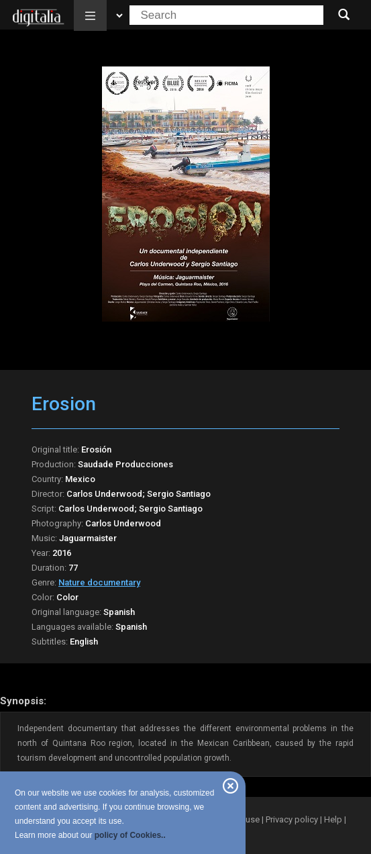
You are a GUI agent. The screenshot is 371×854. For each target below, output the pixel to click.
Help (333, 819)
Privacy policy (292, 819)
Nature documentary (99, 582)
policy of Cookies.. (130, 835)
